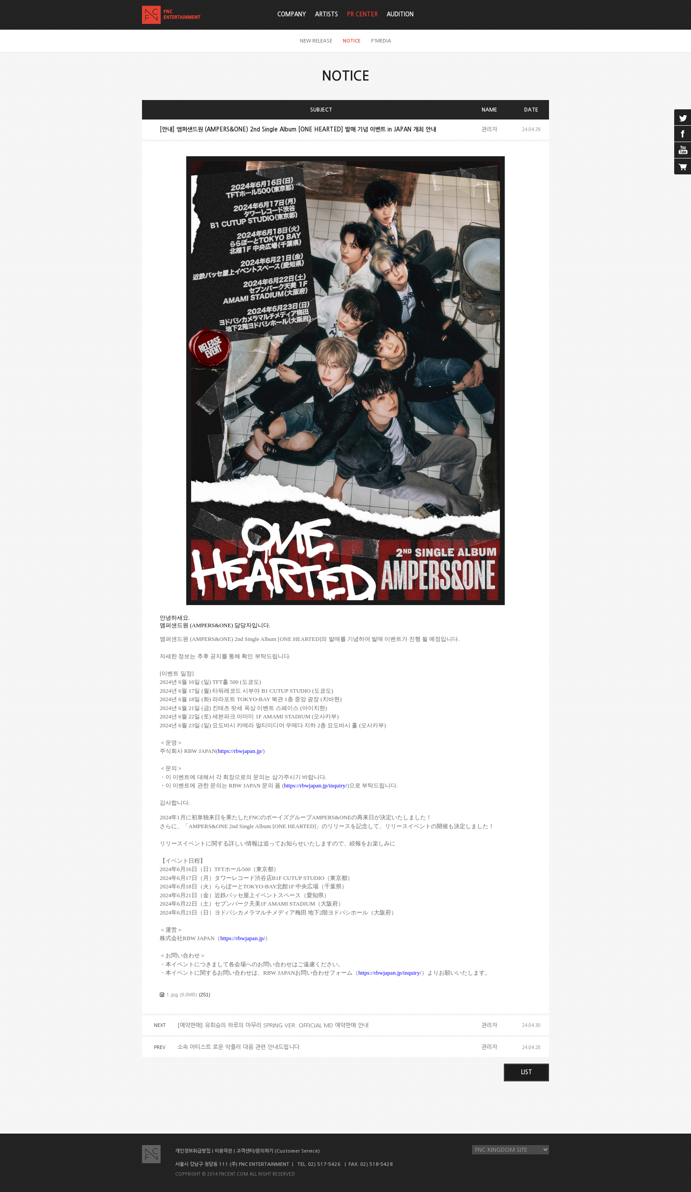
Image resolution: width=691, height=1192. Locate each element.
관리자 (489, 129)
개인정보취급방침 (193, 1151)
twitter (682, 117)
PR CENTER (362, 14)
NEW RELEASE (316, 41)
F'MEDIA (381, 41)
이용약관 (223, 1151)
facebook (682, 134)
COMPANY (291, 14)
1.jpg (172, 994)
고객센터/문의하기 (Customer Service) (278, 1151)
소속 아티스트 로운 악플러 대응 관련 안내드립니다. (239, 1047)
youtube (682, 150)
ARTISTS (326, 14)
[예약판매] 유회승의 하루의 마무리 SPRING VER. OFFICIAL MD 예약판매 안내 (273, 1025)
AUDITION (400, 14)
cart (682, 166)
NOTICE (352, 41)
